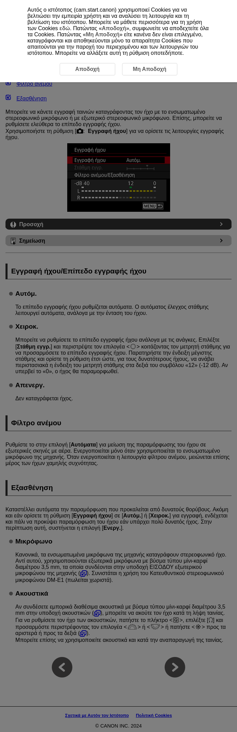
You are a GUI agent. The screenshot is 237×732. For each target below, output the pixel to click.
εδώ (64, 28)
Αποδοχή (114, 28)
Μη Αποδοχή (102, 34)
